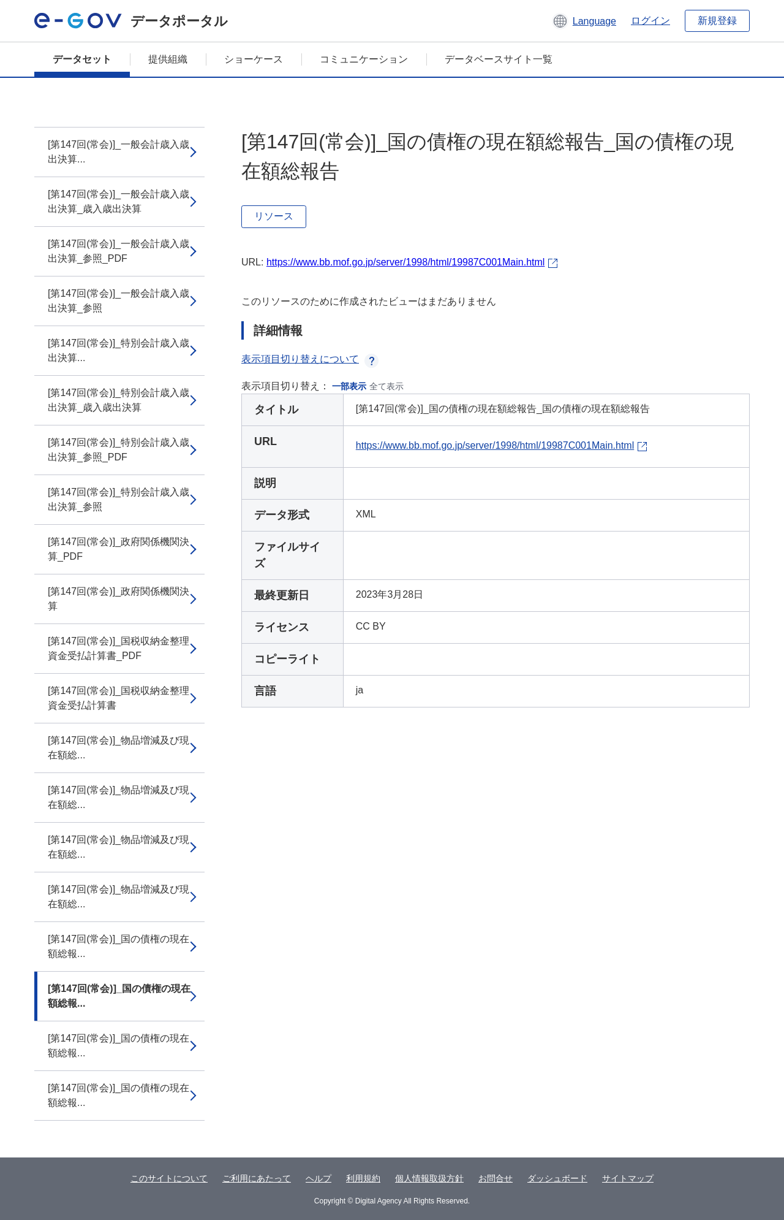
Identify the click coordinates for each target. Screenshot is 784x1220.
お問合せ (495, 1178)
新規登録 (717, 20)
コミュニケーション (364, 59)
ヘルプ (318, 1178)
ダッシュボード (557, 1178)
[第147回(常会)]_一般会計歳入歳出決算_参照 (118, 300)
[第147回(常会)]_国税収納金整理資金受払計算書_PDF (118, 648)
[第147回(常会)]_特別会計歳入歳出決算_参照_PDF (118, 449)
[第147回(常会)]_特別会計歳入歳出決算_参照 (118, 499)
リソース (273, 216)
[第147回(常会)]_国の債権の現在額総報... (118, 946)
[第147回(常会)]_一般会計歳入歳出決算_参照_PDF (118, 251)
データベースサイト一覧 (498, 59)
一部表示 (349, 386)
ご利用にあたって (256, 1178)
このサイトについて (169, 1178)
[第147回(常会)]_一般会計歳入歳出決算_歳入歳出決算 (118, 201)
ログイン (650, 20)
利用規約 (363, 1178)
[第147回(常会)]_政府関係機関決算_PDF (118, 549)
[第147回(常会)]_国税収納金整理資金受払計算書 (118, 698)
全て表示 (386, 386)
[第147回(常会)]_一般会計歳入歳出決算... (118, 151)
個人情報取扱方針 (429, 1178)
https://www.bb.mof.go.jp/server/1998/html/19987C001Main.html (405, 262)
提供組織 (167, 59)
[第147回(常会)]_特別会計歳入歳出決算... (118, 350)
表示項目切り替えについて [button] (310, 359)
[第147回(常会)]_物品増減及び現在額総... (118, 747)
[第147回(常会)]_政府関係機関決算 (118, 598)
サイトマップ (628, 1178)
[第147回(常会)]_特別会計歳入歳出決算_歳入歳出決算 (118, 400)
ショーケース (253, 59)
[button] (584, 21)
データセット (82, 59)
